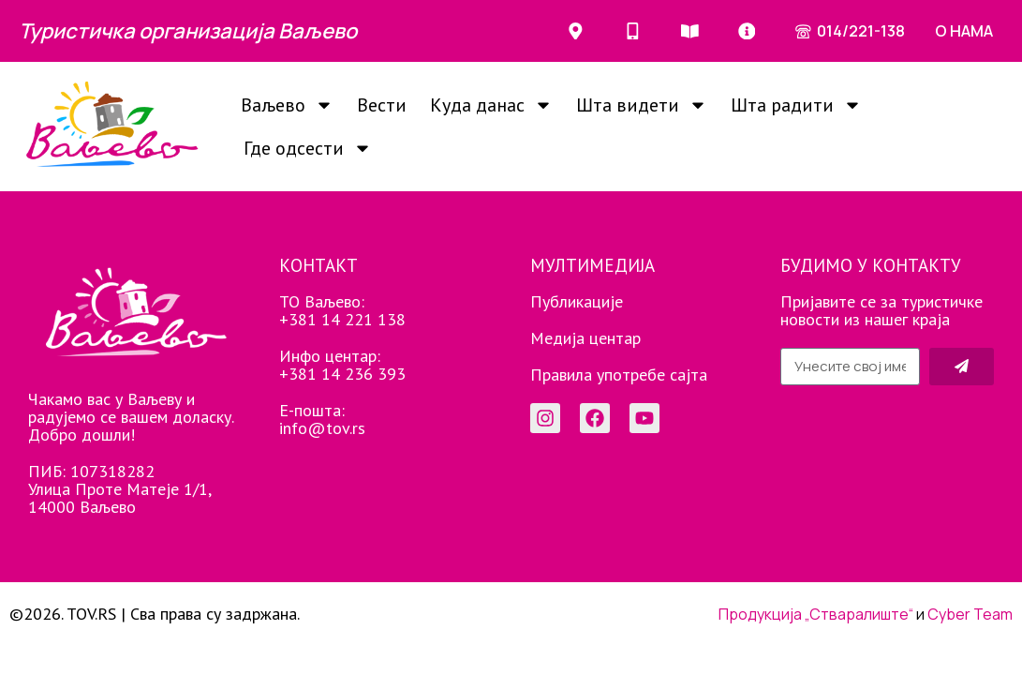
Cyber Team (970, 614)
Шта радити (796, 105)
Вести (382, 105)
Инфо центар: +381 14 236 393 (342, 364)
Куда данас (491, 105)
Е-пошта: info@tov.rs (322, 419)
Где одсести (308, 148)
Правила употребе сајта (618, 374)
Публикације (576, 301)
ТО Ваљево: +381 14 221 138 (342, 310)
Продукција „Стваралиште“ (815, 614)
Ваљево (287, 105)
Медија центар (585, 338)
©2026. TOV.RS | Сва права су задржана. (154, 613)
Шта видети (641, 105)
